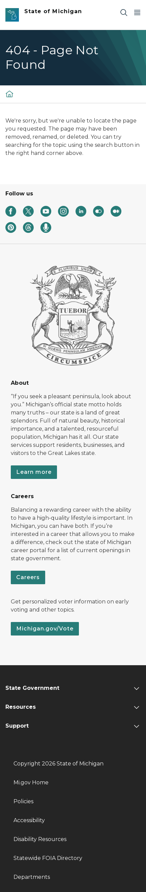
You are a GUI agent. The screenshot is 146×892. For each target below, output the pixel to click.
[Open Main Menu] (137, 12)
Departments (31, 877)
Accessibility (29, 820)
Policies (23, 801)
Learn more (34, 472)
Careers (28, 577)
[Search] (124, 12)
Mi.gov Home (31, 782)
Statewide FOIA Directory (47, 858)
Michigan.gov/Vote (45, 628)
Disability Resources (39, 839)
